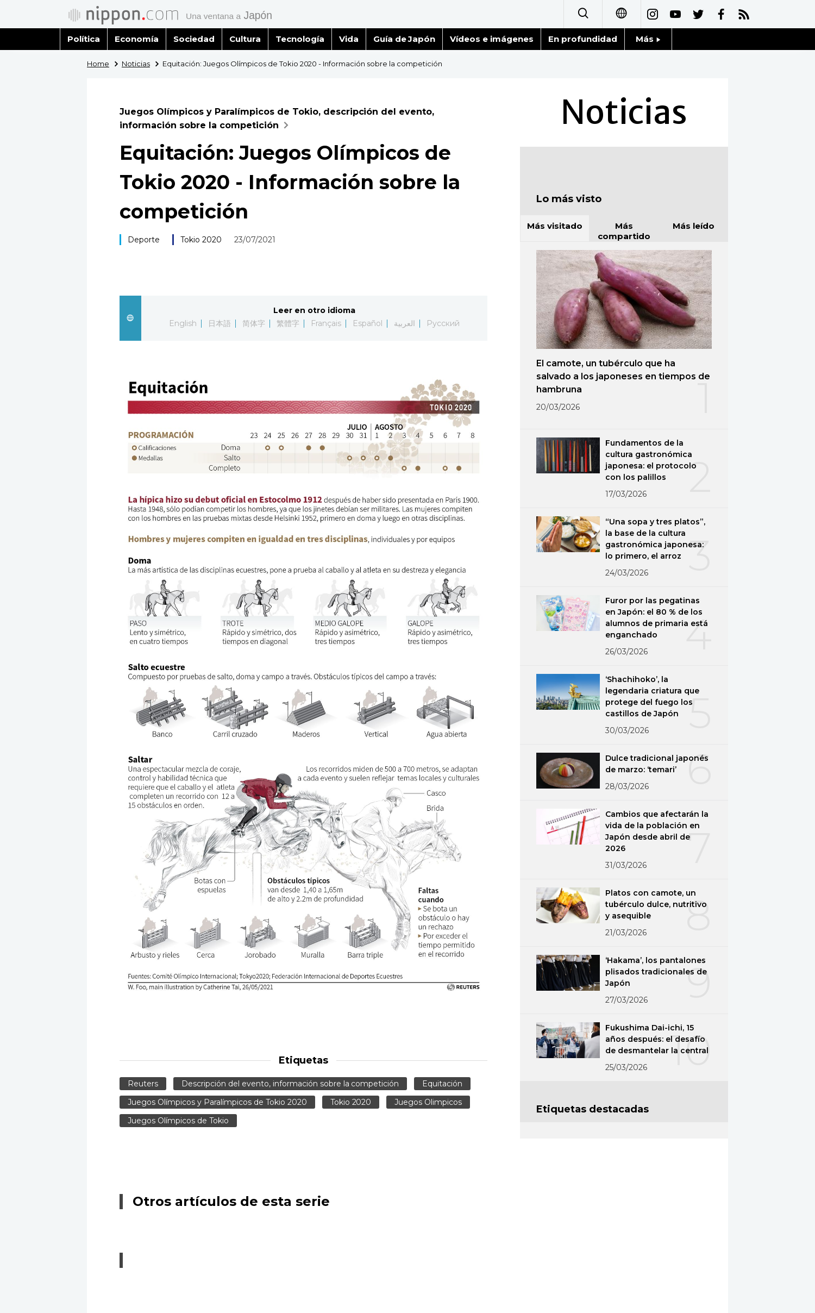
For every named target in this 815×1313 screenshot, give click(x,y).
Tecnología (299, 39)
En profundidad (582, 39)
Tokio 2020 (201, 240)
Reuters (143, 1084)
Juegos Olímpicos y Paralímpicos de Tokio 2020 (217, 1102)
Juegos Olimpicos (428, 1102)
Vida (349, 39)
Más (648, 39)
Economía (137, 39)
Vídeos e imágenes (492, 39)
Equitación (442, 1084)
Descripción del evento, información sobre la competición (290, 1084)
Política (83, 39)
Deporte (144, 240)
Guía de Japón (404, 39)
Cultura (245, 39)
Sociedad (194, 39)
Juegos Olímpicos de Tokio (178, 1121)
